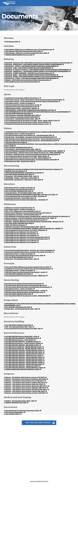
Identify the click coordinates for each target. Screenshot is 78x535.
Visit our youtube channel (40, 422)
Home (4, 21)
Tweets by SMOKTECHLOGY (39, 481)
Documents (11, 21)
